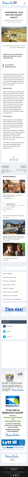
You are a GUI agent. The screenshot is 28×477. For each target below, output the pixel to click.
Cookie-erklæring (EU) (7, 472)
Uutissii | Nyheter (7, 273)
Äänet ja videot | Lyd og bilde (10, 292)
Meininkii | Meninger (8, 288)
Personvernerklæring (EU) (19, 472)
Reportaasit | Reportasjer (10, 277)
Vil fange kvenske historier (10, 258)
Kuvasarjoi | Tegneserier (9, 281)
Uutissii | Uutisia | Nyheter (14, 22)
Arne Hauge (13, 20)
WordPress (14, 469)
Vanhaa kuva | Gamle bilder (10, 295)
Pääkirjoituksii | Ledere (9, 284)
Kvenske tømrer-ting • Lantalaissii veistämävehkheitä (12, 195)
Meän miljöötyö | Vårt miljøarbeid (12, 299)
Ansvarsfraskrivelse (16, 473)
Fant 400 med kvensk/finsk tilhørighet (13, 215)
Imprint (9, 473)
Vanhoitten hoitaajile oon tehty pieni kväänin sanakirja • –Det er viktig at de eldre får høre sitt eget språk (14, 238)
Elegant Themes (14, 468)
